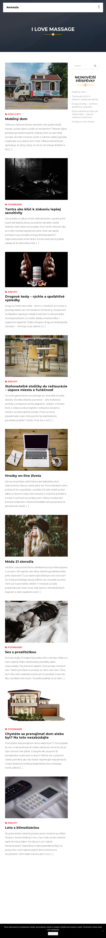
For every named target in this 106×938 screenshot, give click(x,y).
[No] (102, 931)
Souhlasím (53, 934)
